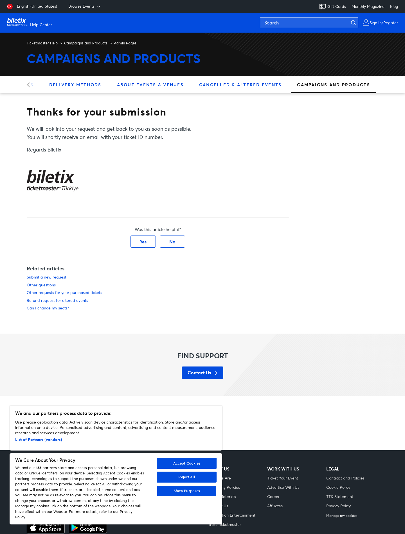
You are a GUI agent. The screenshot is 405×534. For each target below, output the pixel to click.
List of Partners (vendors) (38, 439)
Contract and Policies (345, 478)
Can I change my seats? (48, 308)
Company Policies (224, 487)
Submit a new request (46, 277)
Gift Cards (332, 6)
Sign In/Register (384, 22)
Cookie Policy (338, 487)
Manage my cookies (341, 516)
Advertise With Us (283, 487)
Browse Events (85, 6)
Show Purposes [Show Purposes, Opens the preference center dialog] (187, 490)
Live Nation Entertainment (231, 515)
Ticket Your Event (282, 478)
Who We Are (219, 478)
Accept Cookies (187, 463)
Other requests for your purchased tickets (64, 292)
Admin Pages (125, 43)
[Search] (309, 22)
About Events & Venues (150, 84)
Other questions (41, 285)
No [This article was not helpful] (172, 242)
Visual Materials (222, 496)
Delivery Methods (75, 84)
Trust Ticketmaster (224, 524)
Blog (394, 6)
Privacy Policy (338, 505)
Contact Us (218, 505)
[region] (116, 465)
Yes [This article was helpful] (143, 242)
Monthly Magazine (368, 6)
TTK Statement (339, 496)
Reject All (186, 476)
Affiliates (275, 505)
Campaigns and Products (85, 43)
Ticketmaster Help (42, 43)
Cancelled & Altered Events (240, 84)
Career (273, 496)
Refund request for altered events (57, 300)
